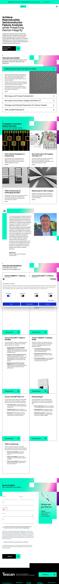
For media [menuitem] (49, 567)
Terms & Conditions (25, 580)
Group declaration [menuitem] (51, 574)
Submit (10, 539)
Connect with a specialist (6, 48)
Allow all (47, 304)
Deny (11, 304)
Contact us (45, 557)
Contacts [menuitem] (49, 570)
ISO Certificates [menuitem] (40, 570)
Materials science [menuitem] (19, 567)
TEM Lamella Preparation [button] (14, 111)
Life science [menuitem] (18, 571)
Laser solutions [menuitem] (29, 573)
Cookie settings (29, 581)
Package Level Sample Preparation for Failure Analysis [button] (26, 107)
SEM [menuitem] (27, 568)
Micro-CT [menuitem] (28, 571)
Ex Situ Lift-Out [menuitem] (29, 575)
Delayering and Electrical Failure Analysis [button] (20, 68)
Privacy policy (35, 580)
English (22, 6)
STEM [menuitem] (27, 572)
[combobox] (23, 6)
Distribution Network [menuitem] (51, 568)
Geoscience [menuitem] (18, 572)
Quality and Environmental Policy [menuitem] (41, 569)
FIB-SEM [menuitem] (28, 569)
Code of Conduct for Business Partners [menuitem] (41, 574)
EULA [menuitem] (38, 572)
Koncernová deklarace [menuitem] (52, 572)
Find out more (9, 330)
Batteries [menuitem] (17, 570)
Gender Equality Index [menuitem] (41, 576)
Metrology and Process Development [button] (19, 97)
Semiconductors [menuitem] (19, 568)
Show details (51, 300)
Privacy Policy (26, 511)
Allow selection (29, 304)
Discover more (9, 92)
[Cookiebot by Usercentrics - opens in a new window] (51, 279)
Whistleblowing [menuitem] (51, 571)
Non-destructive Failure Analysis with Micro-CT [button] (23, 102)
